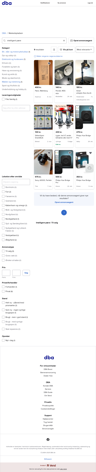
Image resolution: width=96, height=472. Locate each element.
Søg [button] (26, 273)
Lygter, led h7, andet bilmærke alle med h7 (64, 136)
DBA (4, 33)
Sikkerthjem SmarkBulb (39, 136)
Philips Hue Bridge (83, 180)
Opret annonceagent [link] (64, 202)
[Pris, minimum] (6, 273)
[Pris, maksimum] (16, 273)
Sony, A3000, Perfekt (43, 180)
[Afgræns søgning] (16, 182)
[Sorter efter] (85, 50)
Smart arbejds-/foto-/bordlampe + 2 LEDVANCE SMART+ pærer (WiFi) (84, 94)
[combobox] (34, 41)
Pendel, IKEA (64, 91)
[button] (81, 41)
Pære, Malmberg (41, 91)
